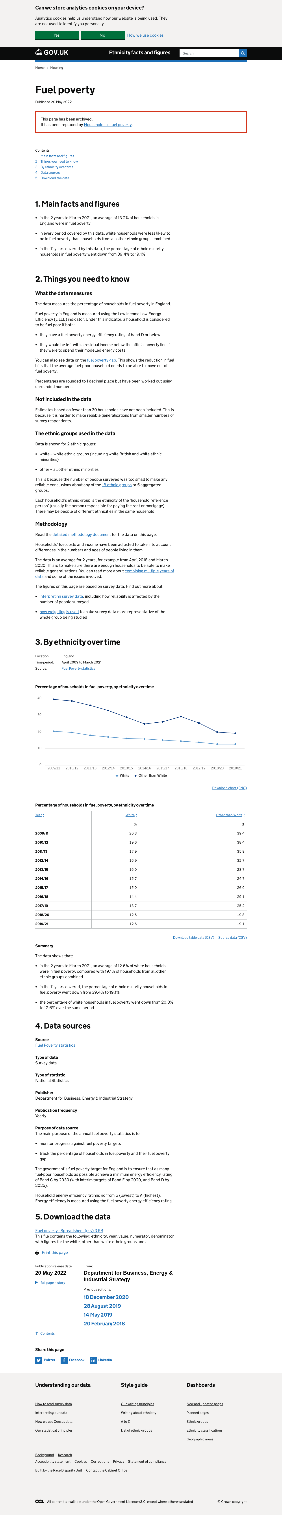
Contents (45, 1333)
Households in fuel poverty (108, 124)
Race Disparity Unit (68, 1470)
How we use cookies (145, 35)
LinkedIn (105, 1360)
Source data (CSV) (232, 937)
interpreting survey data (61, 596)
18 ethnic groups (117, 484)
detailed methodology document (81, 534)
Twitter (49, 1360)
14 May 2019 (98, 1314)
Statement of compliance (147, 1461)
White (130, 815)
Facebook (77, 1360)
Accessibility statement (52, 1461)
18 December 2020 (106, 1297)
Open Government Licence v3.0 (121, 1502)
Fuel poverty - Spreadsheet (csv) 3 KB (69, 1230)
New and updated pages (205, 1404)
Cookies (80, 1461)
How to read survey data (53, 1404)
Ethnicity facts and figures (140, 52)
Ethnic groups (197, 1421)
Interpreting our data (51, 1413)
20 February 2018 (104, 1323)
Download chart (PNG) (229, 788)
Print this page (55, 1252)
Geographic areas (200, 1439)
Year (38, 815)
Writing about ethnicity (138, 1413)
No (102, 35)
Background (44, 1455)
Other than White (229, 815)
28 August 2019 (102, 1306)
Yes (57, 35)
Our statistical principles (53, 1430)
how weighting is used (59, 611)
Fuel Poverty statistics (78, 668)
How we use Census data (53, 1421)
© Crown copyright (232, 1502)
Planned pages (198, 1413)
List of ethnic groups (136, 1430)
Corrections (100, 1461)
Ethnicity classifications (205, 1430)
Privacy (118, 1461)
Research (65, 1455)
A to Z (125, 1421)
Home (40, 68)
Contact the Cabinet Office (106, 1470)
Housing (56, 68)
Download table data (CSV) (193, 937)
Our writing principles (137, 1404)
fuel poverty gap (101, 360)
